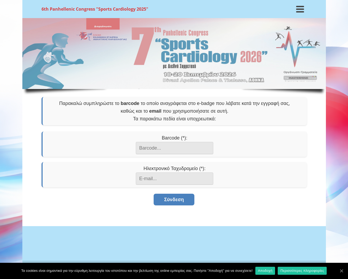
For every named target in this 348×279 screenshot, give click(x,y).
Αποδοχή (265, 271)
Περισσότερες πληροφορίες (302, 271)
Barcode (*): (174, 138)
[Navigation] (300, 9)
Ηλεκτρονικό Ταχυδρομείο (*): (175, 168)
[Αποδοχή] (341, 270)
